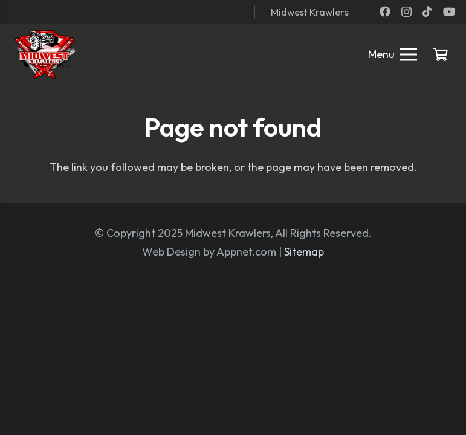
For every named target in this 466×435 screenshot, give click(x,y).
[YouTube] (449, 11)
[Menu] (393, 54)
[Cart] (440, 54)
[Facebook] (385, 11)
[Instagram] (406, 12)
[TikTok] (427, 11)
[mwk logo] (43, 54)
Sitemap (304, 252)
